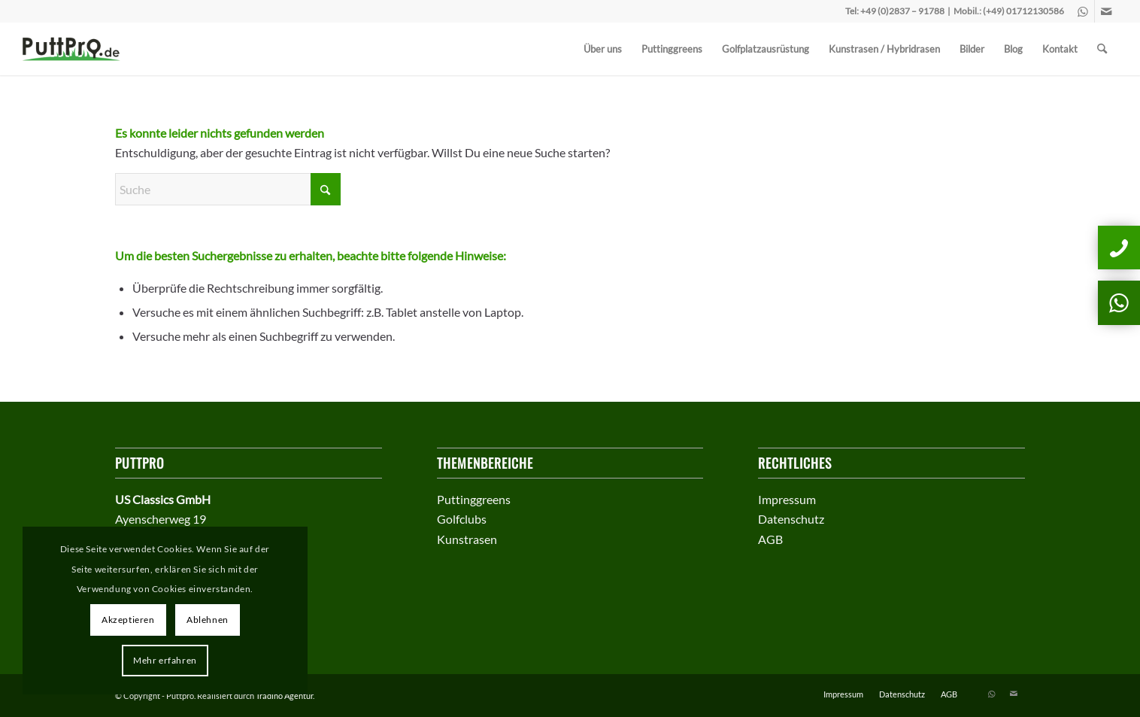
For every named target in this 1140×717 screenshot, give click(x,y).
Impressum (787, 499)
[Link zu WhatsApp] (1083, 11)
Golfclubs (462, 519)
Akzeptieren (128, 619)
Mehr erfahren (165, 660)
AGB (770, 539)
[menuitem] (603, 49)
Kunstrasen (467, 539)
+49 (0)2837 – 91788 (902, 11)
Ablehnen (207, 619)
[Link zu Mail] (1106, 11)
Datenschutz (791, 519)
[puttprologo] (76, 49)
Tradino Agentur (284, 695)
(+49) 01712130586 (1023, 11)
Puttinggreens (474, 499)
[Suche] (1102, 49)
